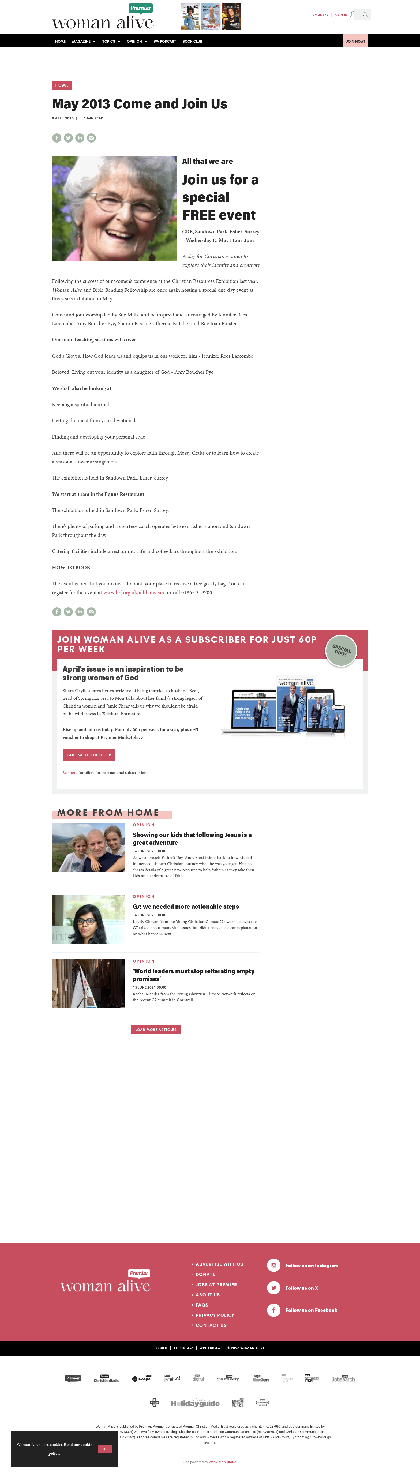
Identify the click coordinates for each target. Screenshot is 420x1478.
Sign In (341, 15)
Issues (161, 1348)
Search (365, 14)
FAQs (202, 1305)
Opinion (144, 825)
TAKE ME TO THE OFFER (89, 755)
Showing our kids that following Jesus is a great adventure (192, 838)
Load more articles (156, 1029)
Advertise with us (219, 1264)
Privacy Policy (215, 1315)
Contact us (211, 1325)
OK (105, 1449)
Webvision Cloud (223, 1462)
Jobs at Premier (216, 1284)
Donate (206, 1274)
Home (62, 85)
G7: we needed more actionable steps (186, 906)
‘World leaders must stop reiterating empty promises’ (193, 974)
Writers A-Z (210, 1348)
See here (70, 772)
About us (208, 1294)
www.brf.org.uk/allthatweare (134, 592)
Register (320, 15)
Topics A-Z (183, 1348)
